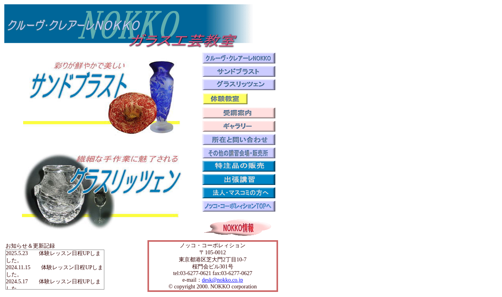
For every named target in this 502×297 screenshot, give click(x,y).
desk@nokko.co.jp (222, 280)
